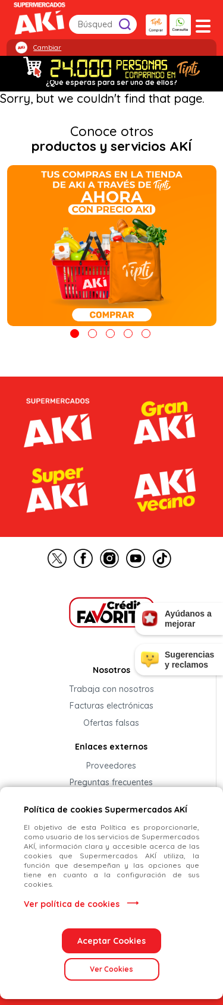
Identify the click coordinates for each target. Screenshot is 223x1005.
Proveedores (111, 765)
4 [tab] (128, 333)
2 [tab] (92, 333)
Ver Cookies (111, 969)
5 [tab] (146, 333)
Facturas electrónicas (111, 706)
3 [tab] (110, 333)
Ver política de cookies (72, 904)
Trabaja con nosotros (111, 689)
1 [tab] (74, 333)
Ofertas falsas (111, 723)
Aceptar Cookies (111, 941)
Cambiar (47, 47)
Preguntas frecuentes (111, 783)
